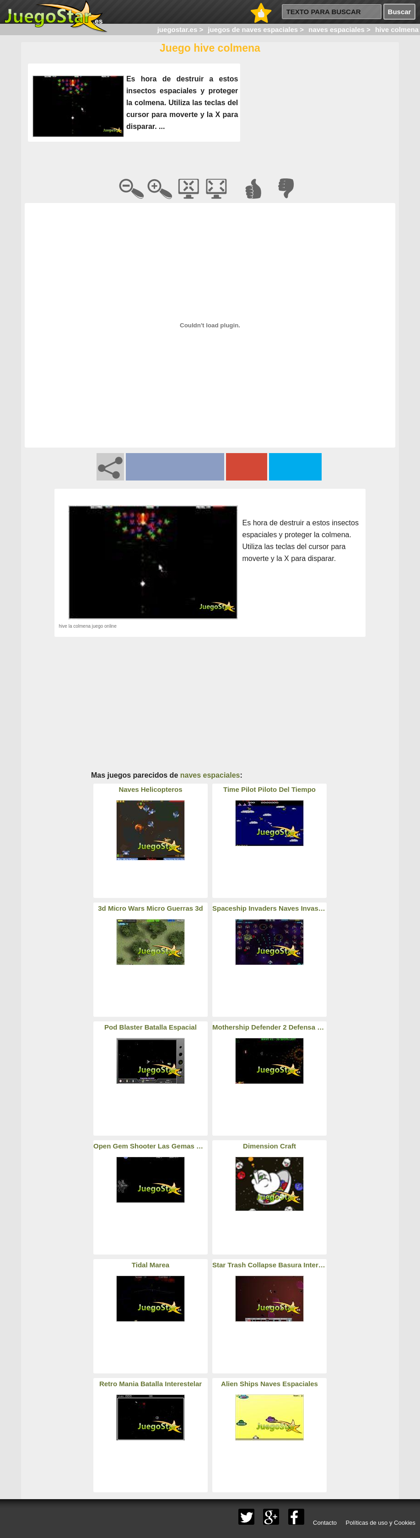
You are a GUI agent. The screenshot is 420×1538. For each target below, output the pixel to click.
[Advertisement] (318, 118)
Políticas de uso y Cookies (380, 1522)
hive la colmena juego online (88, 626)
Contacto (325, 1522)
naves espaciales (210, 775)
